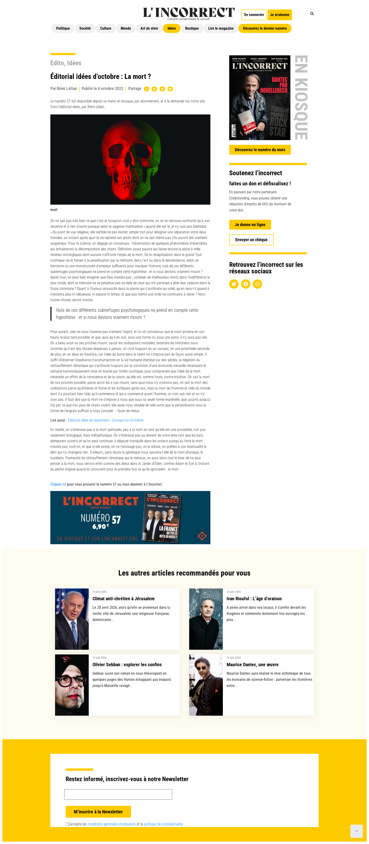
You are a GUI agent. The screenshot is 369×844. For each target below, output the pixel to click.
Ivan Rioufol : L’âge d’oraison (254, 598)
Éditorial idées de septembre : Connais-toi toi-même (105, 420)
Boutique (192, 28)
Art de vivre (149, 28)
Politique (63, 28)
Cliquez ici (58, 484)
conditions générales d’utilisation (112, 824)
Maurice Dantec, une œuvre (253, 664)
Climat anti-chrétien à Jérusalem (123, 598)
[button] (312, 13)
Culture (105, 28)
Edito (57, 63)
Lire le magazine (221, 28)
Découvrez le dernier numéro (265, 28)
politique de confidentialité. (164, 824)
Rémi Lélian (67, 88)
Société (85, 28)
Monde (126, 28)
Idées (172, 28)
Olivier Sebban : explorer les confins (127, 664)
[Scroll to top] (356, 831)
